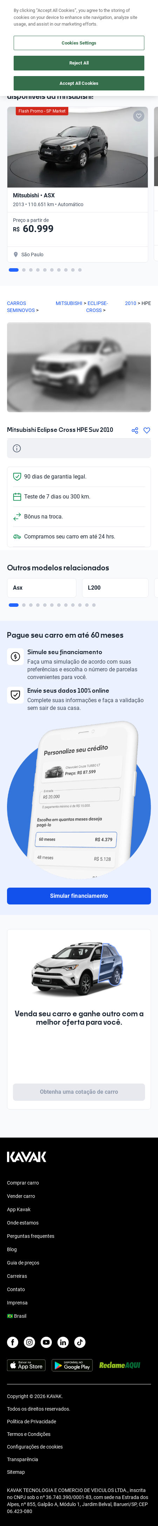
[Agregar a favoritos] (147, 430)
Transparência (22, 1459)
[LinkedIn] (63, 1342)
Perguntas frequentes (30, 1236)
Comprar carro (23, 1183)
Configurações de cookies (35, 1447)
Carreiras (17, 1276)
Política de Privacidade (31, 1421)
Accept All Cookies (79, 83)
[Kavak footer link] (26, 1160)
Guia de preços (23, 1263)
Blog (12, 1249)
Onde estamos (23, 1223)
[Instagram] (29, 1342)
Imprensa (17, 1302)
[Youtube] (46, 1342)
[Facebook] (12, 1342)
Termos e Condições (28, 1434)
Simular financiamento (79, 896)
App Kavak (18, 1209)
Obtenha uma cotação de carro (79, 1091)
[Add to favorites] (138, 116)
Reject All (79, 63)
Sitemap (16, 1472)
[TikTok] (79, 1342)
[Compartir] (135, 430)
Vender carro (21, 1196)
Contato (16, 1289)
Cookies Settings (79, 43)
